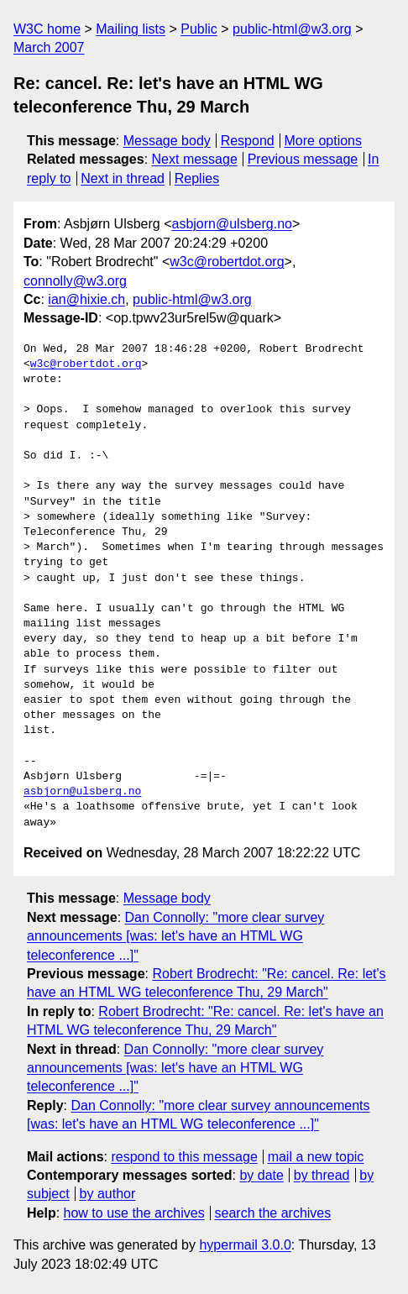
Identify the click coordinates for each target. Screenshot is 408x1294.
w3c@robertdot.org (227, 261)
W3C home (47, 29)
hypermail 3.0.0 (244, 1245)
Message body (167, 141)
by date (261, 1175)
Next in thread (123, 178)
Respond (248, 141)
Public (198, 29)
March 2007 (49, 47)
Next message (195, 159)
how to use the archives (134, 1213)
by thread (322, 1175)
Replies (197, 178)
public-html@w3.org (292, 29)
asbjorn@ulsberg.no (232, 224)
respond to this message (184, 1157)
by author (108, 1194)
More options (324, 141)
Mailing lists (130, 29)
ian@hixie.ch (86, 299)
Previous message (303, 159)
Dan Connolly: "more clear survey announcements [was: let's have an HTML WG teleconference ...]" (175, 936)
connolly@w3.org (75, 281)
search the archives (273, 1213)
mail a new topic (316, 1157)
